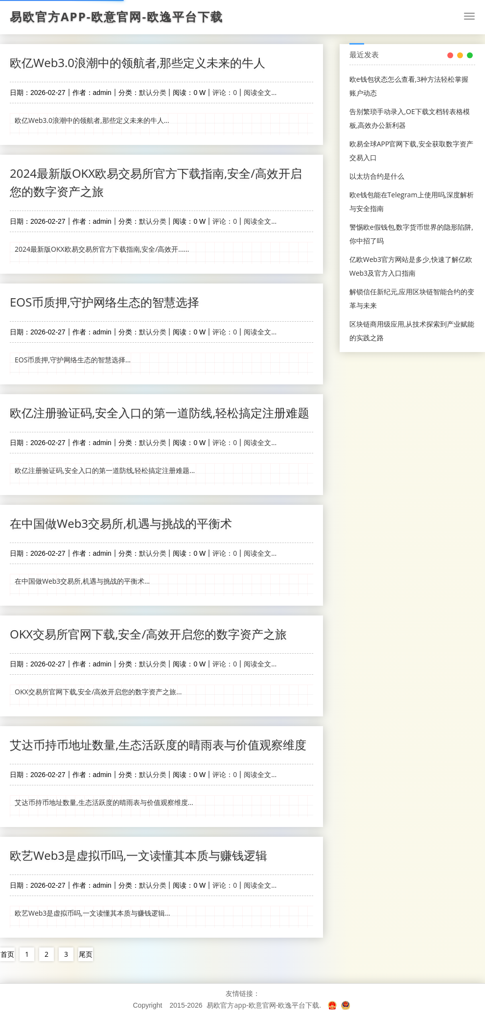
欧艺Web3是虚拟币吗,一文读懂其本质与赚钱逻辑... (92, 913)
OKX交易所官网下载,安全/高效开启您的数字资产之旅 (148, 634)
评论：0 (224, 92)
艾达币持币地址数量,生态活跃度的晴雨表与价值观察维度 (158, 744)
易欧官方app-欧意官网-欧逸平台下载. (264, 1005)
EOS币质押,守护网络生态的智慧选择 (104, 302)
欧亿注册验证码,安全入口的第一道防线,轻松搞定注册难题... (105, 470)
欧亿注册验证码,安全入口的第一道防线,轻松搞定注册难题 (159, 412)
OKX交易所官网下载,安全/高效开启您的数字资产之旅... (98, 691)
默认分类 (152, 92)
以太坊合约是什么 (376, 176)
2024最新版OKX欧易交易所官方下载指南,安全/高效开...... (102, 249)
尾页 (85, 954)
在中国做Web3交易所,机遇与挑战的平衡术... (82, 581)
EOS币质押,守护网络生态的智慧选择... (73, 359)
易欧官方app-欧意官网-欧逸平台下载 (116, 16)
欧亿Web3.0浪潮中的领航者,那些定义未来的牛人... (92, 120)
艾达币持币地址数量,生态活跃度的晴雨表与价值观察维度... (104, 802)
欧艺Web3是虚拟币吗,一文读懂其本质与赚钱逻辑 (138, 855)
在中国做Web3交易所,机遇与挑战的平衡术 (121, 523)
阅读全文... (260, 92)
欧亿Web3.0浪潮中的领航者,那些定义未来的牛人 (137, 62)
